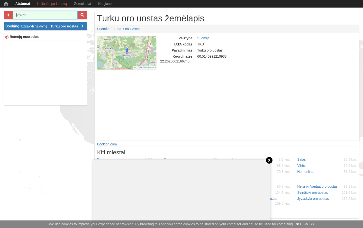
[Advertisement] (45, 72)
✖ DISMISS (305, 224)
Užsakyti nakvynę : (52, 26)
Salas (327, 159)
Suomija (103, 29)
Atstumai (22, 4)
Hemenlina (327, 171)
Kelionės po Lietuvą (52, 4)
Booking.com (107, 144)
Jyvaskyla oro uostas (327, 198)
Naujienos (105, 4)
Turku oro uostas (127, 29)
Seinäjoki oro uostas (327, 192)
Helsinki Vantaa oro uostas (327, 186)
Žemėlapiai (82, 4)
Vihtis (327, 165)
